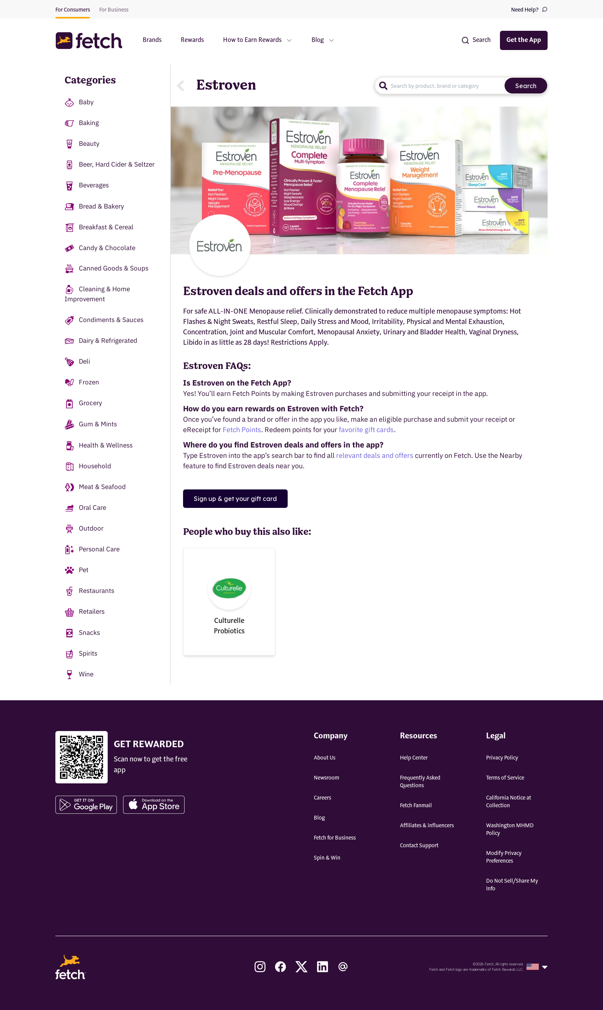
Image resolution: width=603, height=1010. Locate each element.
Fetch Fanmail (416, 805)
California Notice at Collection (508, 801)
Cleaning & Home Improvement (97, 294)
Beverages (87, 185)
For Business (113, 10)
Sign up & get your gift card (235, 498)
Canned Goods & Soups (106, 269)
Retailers (85, 612)
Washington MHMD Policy (510, 829)
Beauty (82, 144)
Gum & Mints (91, 424)
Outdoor (84, 529)
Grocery (83, 403)
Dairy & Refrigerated (101, 341)
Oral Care (85, 508)
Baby (79, 102)
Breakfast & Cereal (99, 227)
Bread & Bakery (94, 207)
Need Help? (529, 9)
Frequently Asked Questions (420, 781)
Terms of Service (505, 778)
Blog (319, 818)
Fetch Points (242, 429)
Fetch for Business (335, 838)
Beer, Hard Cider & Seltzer (110, 165)
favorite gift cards (366, 429)
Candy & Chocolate (100, 248)
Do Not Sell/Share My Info (512, 884)
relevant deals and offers (374, 455)
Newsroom (326, 778)
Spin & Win (327, 858)
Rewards (192, 40)
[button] (92, 40)
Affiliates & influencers (427, 825)
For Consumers (72, 10)
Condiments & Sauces (104, 320)
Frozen (82, 382)
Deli (77, 362)
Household (88, 466)
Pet (76, 570)
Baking (82, 123)
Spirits (81, 654)
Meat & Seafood (95, 487)
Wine (79, 674)
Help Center (414, 758)
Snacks (82, 633)
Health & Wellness (99, 446)
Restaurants (89, 591)
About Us (324, 758)
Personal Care (92, 549)
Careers (322, 798)
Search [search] (525, 86)
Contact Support (419, 845)
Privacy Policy (502, 758)
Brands (152, 40)
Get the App (523, 40)
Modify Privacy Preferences (503, 857)
